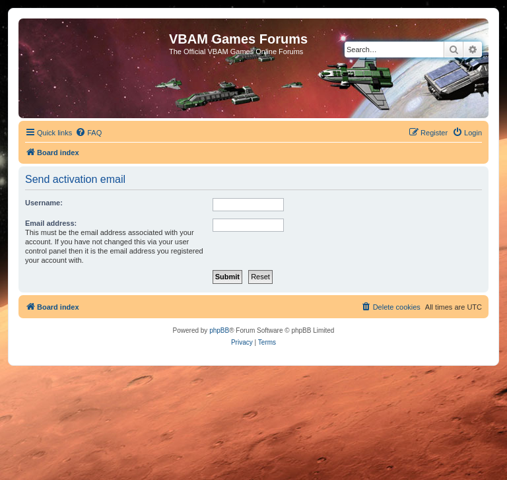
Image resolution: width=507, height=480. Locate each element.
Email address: (51, 223)
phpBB (219, 330)
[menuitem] (88, 133)
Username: (44, 203)
